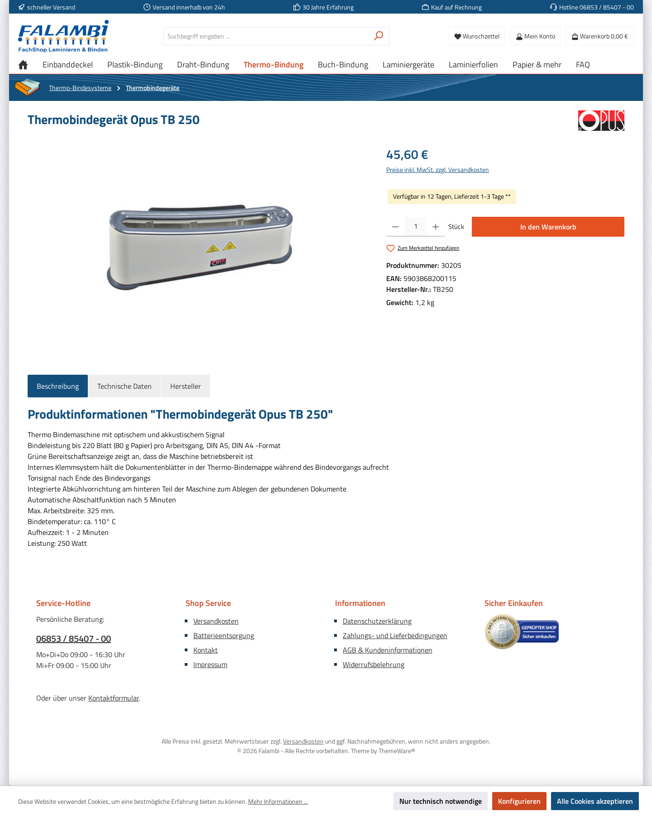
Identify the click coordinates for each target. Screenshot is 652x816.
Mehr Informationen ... (278, 801)
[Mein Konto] (535, 36)
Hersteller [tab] (185, 386)
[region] (198, 242)
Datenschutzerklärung (377, 621)
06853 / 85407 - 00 (73, 638)
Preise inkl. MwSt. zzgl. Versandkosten (437, 169)
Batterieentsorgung (223, 635)
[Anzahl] (415, 227)
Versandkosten (216, 621)
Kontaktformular (113, 697)
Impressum (210, 664)
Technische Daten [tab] (124, 386)
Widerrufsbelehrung (373, 664)
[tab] (58, 386)
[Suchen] (378, 36)
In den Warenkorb (548, 226)
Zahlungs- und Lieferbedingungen (395, 635)
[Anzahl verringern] (395, 227)
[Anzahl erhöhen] (436, 227)
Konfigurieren (519, 801)
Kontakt (205, 649)
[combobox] (266, 36)
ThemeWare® (397, 750)
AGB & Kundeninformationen (387, 649)
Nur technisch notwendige (440, 801)
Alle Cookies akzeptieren (595, 801)
